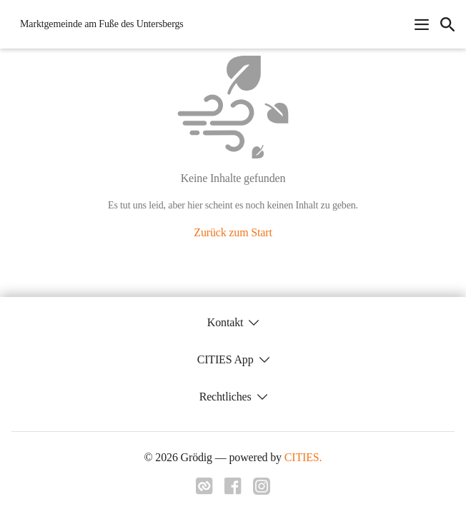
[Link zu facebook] (233, 490)
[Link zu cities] (204, 490)
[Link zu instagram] (261, 490)
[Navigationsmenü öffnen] (422, 24)
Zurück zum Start (233, 232)
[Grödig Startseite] (97, 24)
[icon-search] (447, 24)
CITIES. (303, 457)
